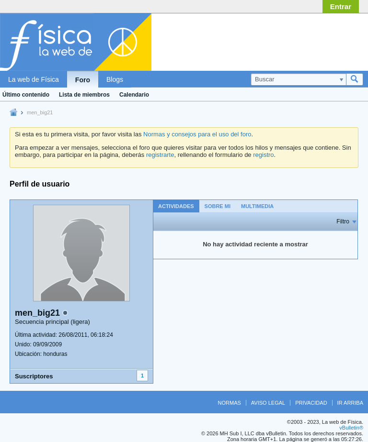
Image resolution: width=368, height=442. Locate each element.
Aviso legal (268, 403)
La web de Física (33, 79)
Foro (82, 80)
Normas (229, 403)
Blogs (114, 79)
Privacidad (311, 403)
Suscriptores (34, 376)
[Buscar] (298, 79)
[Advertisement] (286, 39)
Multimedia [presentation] (257, 206)
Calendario (134, 94)
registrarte (160, 154)
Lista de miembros (84, 94)
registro (263, 154)
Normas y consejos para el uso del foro (197, 134)
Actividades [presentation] (176, 206)
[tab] (176, 205)
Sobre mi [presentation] (217, 206)
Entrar (340, 6)
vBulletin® (351, 428)
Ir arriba (350, 403)
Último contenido (25, 94)
